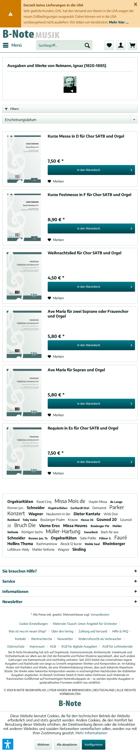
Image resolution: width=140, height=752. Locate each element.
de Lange (116, 502)
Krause (73, 520)
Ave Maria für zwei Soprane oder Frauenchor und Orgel (88, 313)
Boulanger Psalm (52, 520)
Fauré (120, 537)
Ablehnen (43, 744)
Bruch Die (25, 525)
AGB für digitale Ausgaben (79, 646)
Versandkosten (100, 614)
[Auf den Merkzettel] (56, 181)
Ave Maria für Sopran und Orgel (76, 369)
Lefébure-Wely (18, 549)
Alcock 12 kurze (71, 544)
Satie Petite (88, 538)
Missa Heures (75, 525)
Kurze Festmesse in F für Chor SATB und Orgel (89, 194)
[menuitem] (12, 45)
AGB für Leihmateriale (117, 646)
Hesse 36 (87, 520)
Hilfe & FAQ (120, 631)
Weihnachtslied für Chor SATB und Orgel (84, 253)
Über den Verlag (62, 631)
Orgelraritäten (20, 501)
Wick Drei (111, 514)
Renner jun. (15, 508)
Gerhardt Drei (80, 508)
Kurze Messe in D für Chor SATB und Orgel (86, 136)
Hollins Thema (20, 543)
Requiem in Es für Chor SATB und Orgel (83, 428)
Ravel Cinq (44, 502)
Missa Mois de (70, 501)
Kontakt (20, 639)
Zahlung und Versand (93, 631)
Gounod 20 (107, 519)
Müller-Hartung (64, 531)
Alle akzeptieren (67, 744)
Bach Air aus (109, 532)
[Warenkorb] (132, 45)
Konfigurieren (94, 744)
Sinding (79, 549)
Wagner (36, 513)
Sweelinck (91, 532)
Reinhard (13, 520)
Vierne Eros (50, 525)
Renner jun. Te (38, 538)
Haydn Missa (98, 502)
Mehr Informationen (91, 733)
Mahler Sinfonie (43, 549)
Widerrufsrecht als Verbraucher (99, 639)
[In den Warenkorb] (91, 170)
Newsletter (65, 639)
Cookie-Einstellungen (33, 624)
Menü (12, 44)
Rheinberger (114, 543)
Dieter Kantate (87, 513)
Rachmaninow (47, 544)
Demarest (99, 508)
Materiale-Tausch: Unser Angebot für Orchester (85, 624)
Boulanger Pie (100, 526)
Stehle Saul (92, 544)
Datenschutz (15, 646)
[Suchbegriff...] (64, 45)
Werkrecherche (41, 639)
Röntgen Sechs (32, 532)
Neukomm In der (58, 514)
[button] (7, 744)
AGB (53, 646)
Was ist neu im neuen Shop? (27, 631)
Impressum (37, 646)
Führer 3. (105, 538)
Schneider (36, 507)
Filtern (12, 109)
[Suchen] (87, 45)
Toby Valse (30, 520)
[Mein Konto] (121, 45)
